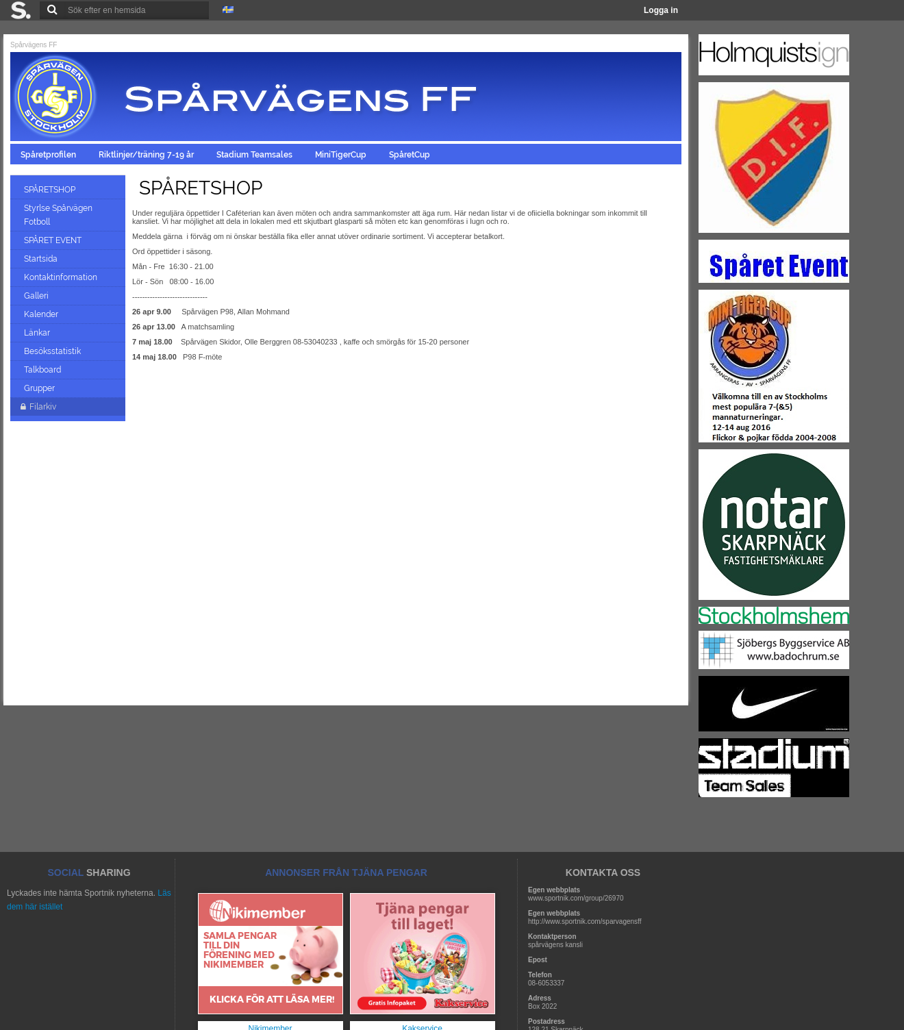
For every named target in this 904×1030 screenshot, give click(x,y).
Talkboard (43, 370)
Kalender (42, 314)
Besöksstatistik (53, 351)
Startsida (42, 259)
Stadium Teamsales (255, 155)
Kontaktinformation (61, 277)
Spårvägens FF (33, 45)
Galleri (37, 296)
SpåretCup (410, 155)
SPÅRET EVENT (54, 240)
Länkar (38, 333)
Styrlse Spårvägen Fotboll (58, 215)
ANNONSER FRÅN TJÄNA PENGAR (346, 872)
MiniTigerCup (341, 155)
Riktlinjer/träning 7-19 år (147, 155)
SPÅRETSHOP (50, 189)
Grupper (40, 388)
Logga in (661, 10)
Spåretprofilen (49, 155)
